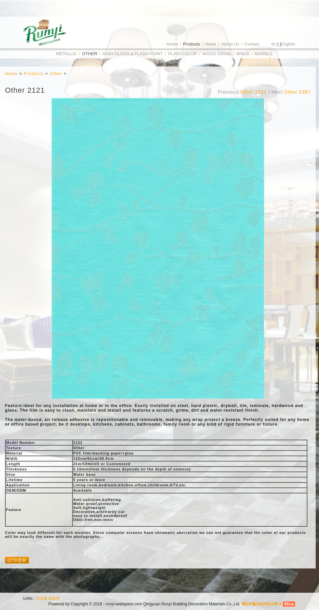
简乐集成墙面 (48, 598)
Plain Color (182, 53)
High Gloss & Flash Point (132, 53)
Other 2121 (253, 92)
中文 (275, 44)
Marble (263, 53)
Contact (251, 44)
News (210, 44)
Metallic (66, 53)
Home (172, 44)
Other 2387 (297, 92)
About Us (230, 44)
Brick (243, 53)
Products (191, 44)
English (288, 44)
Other (89, 53)
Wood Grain (216, 53)
